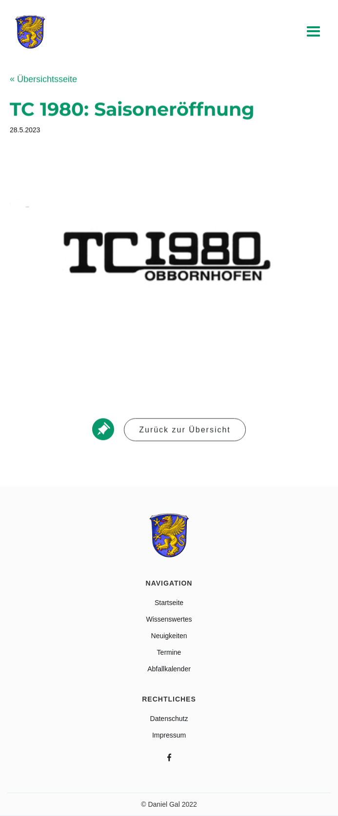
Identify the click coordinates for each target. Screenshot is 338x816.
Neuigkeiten (169, 636)
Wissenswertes (169, 619)
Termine (169, 652)
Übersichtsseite (43, 80)
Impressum (169, 735)
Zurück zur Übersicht (185, 430)
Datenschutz (169, 718)
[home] (28, 32)
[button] (313, 32)
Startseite (169, 603)
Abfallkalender (169, 669)
